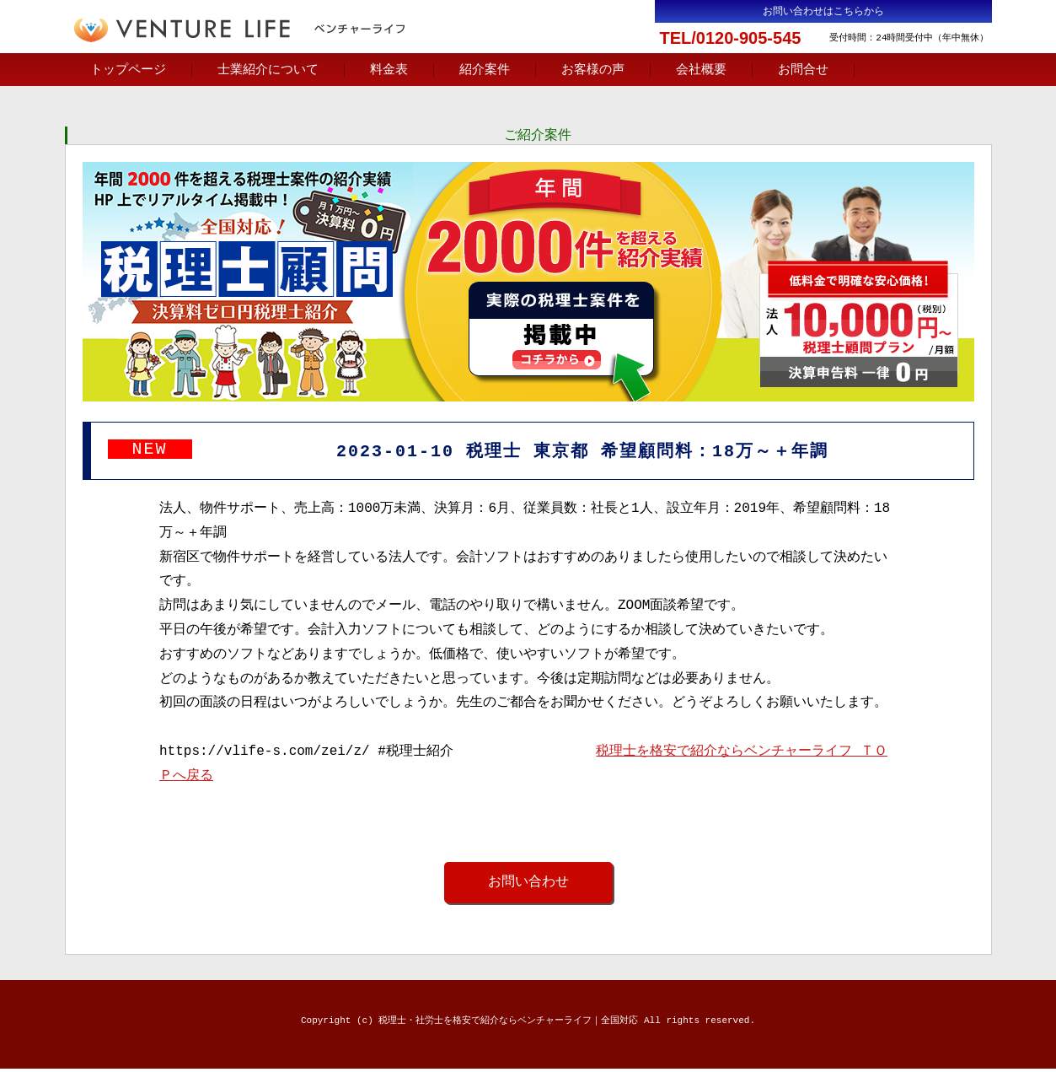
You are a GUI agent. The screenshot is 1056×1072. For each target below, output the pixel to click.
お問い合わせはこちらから (823, 11)
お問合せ (803, 70)
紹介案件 (484, 70)
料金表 (389, 70)
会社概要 (701, 70)
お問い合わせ (528, 884)
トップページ (128, 70)
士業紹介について (268, 70)
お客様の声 (592, 70)
